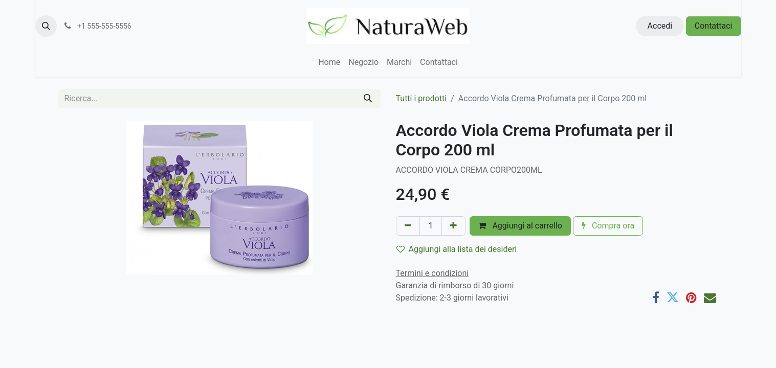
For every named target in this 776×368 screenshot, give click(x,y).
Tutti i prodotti (421, 98)
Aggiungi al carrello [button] (520, 226)
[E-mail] (710, 297)
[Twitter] (673, 297)
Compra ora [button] (608, 226)
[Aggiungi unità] (453, 226)
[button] (46, 26)
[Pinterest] (691, 297)
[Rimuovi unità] (408, 226)
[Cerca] (368, 98)
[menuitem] (329, 62)
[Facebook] (655, 297)
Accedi (660, 26)
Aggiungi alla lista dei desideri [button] (456, 249)
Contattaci (714, 26)
